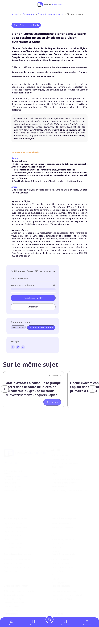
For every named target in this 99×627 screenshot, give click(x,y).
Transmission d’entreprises (17, 545)
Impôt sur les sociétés (61, 514)
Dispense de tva (11, 562)
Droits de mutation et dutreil (17, 558)
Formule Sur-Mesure (13, 485)
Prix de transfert (58, 574)
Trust (53, 566)
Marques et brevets (12, 591)
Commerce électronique (15, 595)
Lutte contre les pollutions (63, 583)
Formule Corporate (12, 481)
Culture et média (11, 599)
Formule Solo (10, 477)
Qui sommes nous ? (60, 447)
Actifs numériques (12, 603)
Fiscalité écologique (61, 578)
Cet (53, 526)
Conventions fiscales (60, 550)
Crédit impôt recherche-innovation (19, 583)
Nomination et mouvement (63, 612)
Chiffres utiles (10, 612)
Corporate (56, 541)
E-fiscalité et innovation (16, 578)
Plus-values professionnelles (17, 550)
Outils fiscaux (11, 607)
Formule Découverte (13, 473)
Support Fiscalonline (60, 451)
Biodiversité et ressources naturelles (67, 587)
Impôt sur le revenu (13, 514)
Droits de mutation (12, 526)
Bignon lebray (18, 327)
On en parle (29, 14)
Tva (52, 522)
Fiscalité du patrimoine (15, 508)
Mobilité (55, 570)
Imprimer (33, 306)
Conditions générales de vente (64, 477)
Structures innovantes (14, 587)
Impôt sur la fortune (13, 522)
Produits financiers (12, 537)
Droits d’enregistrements (62, 529)
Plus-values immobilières (15, 518)
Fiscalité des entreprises (63, 508)
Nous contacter (58, 459)
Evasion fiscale (57, 562)
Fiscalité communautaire (62, 558)
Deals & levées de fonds (51, 14)
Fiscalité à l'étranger (60, 554)
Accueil (15, 14)
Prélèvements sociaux (14, 533)
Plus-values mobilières (14, 554)
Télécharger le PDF (33, 298)
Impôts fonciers (11, 529)
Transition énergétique (61, 591)
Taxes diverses (57, 533)
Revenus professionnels (62, 518)
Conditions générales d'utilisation (66, 473)
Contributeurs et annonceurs (64, 455)
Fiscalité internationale (63, 545)
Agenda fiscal (9, 616)
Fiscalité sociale (58, 537)
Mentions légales (59, 481)
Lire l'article (52, 402)
